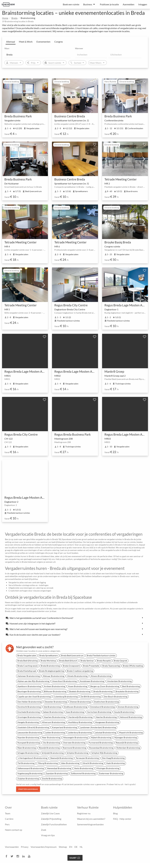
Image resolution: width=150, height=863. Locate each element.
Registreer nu (84, 813)
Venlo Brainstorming (83, 768)
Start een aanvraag (28, 789)
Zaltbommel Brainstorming (83, 773)
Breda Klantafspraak (26, 671)
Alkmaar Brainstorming (53, 676)
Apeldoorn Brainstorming (29, 686)
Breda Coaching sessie (27, 665)
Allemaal (10, 41)
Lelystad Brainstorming (105, 732)
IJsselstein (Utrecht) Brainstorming (33, 727)
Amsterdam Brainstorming (119, 681)
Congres (58, 41)
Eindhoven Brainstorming (75, 707)
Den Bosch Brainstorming (115, 696)
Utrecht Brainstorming (92, 763)
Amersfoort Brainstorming (64, 681)
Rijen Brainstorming (26, 748)
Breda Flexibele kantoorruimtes (101, 655)
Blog (115, 813)
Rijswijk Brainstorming (49, 748)
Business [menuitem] (87, 4)
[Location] (37, 54)
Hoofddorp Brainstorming (80, 722)
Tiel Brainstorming (25, 763)
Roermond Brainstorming (74, 748)
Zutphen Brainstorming (28, 778)
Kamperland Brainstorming (64, 727)
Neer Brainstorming (51, 737)
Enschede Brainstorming (28, 712)
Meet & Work (26, 41)
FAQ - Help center (122, 818)
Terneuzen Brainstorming (87, 758)
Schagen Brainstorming (28, 753)
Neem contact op (13, 829)
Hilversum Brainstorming (53, 722)
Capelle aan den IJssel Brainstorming (34, 696)
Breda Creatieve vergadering (80, 671)
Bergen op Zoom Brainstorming (104, 686)
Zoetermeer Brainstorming (111, 773)
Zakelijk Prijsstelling (51, 818)
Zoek (43, 829)
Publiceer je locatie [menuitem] (109, 4)
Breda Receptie (104, 660)
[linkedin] (24, 856)
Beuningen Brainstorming (29, 691)
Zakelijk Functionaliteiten (54, 824)
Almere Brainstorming (101, 676)
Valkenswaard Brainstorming (30, 768)
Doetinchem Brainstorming (106, 701)
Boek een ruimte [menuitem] (71, 4)
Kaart (75, 858)
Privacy (24, 846)
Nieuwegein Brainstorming (75, 737)
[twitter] (13, 856)
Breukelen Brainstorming (127, 691)
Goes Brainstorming (75, 712)
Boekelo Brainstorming (79, 691)
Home (5, 18)
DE (75, 846)
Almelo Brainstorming (77, 676)
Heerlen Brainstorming (106, 717)
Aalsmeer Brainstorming (28, 676)
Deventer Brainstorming (56, 701)
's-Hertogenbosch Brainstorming (32, 758)
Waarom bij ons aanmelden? (91, 818)
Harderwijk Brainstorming (80, 717)
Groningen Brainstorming (29, 717)
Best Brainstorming (131, 686)
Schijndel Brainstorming (53, 753)
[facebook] (7, 856)
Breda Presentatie (91, 665)
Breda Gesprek (120, 660)
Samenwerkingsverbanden (90, 824)
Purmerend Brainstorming (101, 742)
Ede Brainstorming (52, 707)
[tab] (75, 618)
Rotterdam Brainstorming (128, 748)
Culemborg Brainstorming (66, 696)
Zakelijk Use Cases (50, 813)
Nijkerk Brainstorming (101, 737)
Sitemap (63, 846)
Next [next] (94, 96)
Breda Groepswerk (71, 665)
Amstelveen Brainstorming (92, 681)
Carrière (9, 818)
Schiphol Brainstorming (77, 753)
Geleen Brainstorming (53, 712)
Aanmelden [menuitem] (128, 4)
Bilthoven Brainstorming (55, 691)
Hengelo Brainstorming (28, 722)
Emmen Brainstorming (128, 707)
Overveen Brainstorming (74, 742)
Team (7, 813)
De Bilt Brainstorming (91, 696)
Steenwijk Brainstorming (61, 758)
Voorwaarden (12, 846)
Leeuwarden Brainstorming (29, 732)
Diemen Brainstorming (80, 701)
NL (81, 846)
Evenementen (43, 41)
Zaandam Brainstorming (57, 773)
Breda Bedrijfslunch (68, 660)
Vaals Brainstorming (115, 763)
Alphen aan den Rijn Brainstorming (33, 681)
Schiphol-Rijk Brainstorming (104, 753)
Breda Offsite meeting (133, 665)
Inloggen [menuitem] (142, 4)
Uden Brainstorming (70, 763)
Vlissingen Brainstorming (107, 768)
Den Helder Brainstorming (29, 701)
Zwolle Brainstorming (52, 778)
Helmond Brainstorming (131, 717)
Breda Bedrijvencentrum (72, 655)
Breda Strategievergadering (51, 671)
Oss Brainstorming (51, 742)
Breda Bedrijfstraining (27, 660)
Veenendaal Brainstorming (59, 768)
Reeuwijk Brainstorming (127, 742)
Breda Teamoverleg (111, 665)
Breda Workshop (48, 660)
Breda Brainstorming (50, 665)
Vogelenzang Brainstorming (29, 773)
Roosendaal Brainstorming (101, 748)
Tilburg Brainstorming (48, 763)
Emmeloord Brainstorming (102, 707)
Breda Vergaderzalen (26, 655)
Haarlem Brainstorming (54, 717)
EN (70, 846)
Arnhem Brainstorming (54, 686)
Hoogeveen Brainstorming (107, 722)
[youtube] (30, 856)
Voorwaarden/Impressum (44, 846)
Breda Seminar (87, 660)
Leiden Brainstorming (55, 732)
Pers (7, 824)
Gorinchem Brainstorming (99, 712)
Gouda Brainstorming (124, 712)
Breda (14, 18)
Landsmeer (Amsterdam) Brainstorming (98, 727)
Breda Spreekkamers (48, 655)
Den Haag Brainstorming (113, 758)
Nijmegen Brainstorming (125, 737)
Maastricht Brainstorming (131, 732)
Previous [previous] (56, 96)
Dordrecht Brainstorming (29, 707)
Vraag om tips (48, 835)
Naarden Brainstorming (28, 737)
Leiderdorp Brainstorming (80, 732)
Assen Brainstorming (77, 686)
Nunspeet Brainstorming (28, 742)
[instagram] (18, 856)
